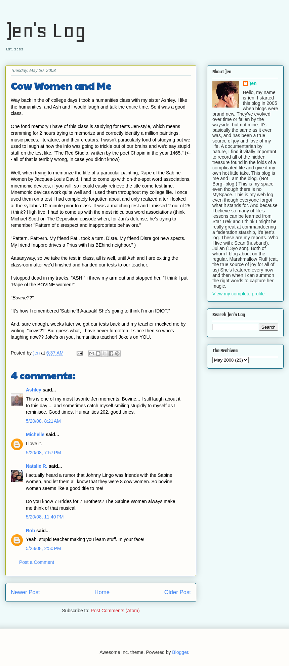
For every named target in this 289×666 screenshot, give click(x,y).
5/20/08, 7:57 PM (43, 452)
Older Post (177, 592)
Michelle (35, 434)
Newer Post (25, 592)
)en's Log (45, 30)
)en (253, 83)
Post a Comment (36, 562)
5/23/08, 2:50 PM (43, 548)
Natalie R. (36, 466)
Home (102, 592)
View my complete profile (238, 293)
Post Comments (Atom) (115, 610)
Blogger (180, 652)
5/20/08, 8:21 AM (43, 421)
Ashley (33, 389)
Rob (30, 530)
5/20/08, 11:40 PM (45, 516)
